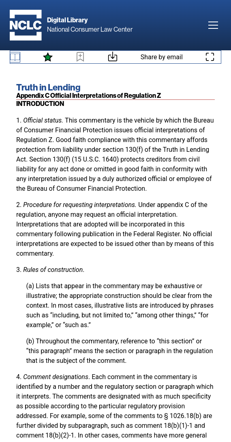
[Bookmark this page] (80, 58)
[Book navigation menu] (15, 57)
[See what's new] (48, 57)
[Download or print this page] (113, 58)
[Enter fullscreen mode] (209, 57)
